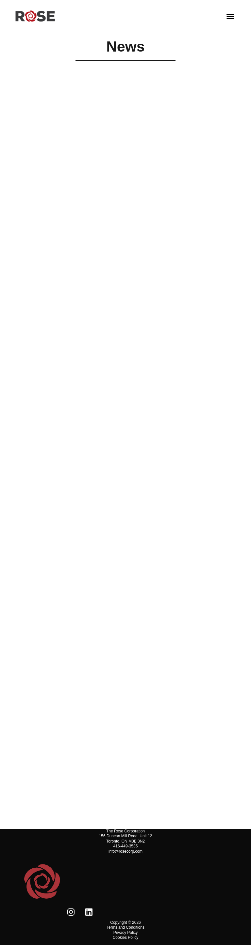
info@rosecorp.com (125, 851)
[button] (230, 16)
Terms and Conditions (125, 927)
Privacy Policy (125, 932)
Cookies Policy (126, 937)
